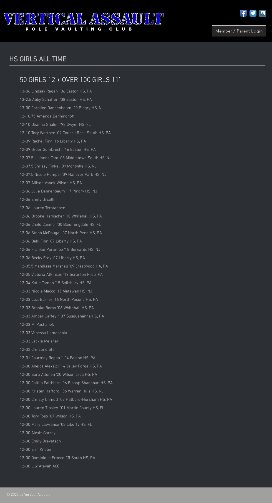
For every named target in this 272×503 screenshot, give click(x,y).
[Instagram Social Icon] (262, 13)
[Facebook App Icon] (243, 13)
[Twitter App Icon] (253, 13)
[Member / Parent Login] (239, 30)
